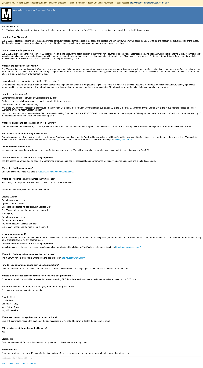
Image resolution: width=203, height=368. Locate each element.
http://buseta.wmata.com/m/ (128, 247)
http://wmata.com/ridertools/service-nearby (148, 3)
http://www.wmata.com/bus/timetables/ (55, 172)
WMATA (33, 363)
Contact (24, 363)
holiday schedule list (123, 139)
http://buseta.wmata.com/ (73, 258)
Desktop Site (13, 363)
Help (4, 363)
